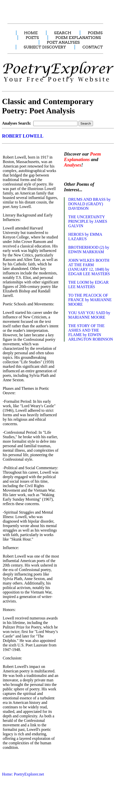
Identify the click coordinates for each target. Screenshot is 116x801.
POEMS (95, 32)
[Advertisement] (57, 9)
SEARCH (62, 32)
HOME (31, 32)
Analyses (72, 165)
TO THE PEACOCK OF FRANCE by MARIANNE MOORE (90, 299)
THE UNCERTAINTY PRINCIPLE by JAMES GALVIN (87, 221)
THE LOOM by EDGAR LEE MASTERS (88, 284)
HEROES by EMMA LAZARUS (85, 236)
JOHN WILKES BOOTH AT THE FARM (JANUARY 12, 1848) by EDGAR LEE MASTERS (89, 267)
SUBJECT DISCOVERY (45, 47)
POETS (32, 37)
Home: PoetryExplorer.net (23, 774)
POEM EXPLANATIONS (78, 37)
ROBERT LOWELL (23, 136)
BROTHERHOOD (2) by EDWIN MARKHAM (88, 249)
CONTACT (92, 47)
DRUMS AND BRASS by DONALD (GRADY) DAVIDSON (89, 203)
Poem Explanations (82, 156)
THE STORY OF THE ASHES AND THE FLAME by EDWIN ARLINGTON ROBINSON (90, 332)
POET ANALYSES (63, 42)
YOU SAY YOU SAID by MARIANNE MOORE (89, 315)
